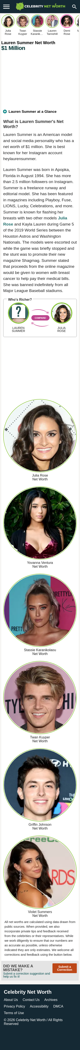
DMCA (58, 1006)
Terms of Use (14, 1013)
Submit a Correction (64, 968)
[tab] (40, 113)
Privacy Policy (14, 1006)
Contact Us (31, 1000)
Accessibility (39, 1006)
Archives (50, 1000)
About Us (11, 1000)
